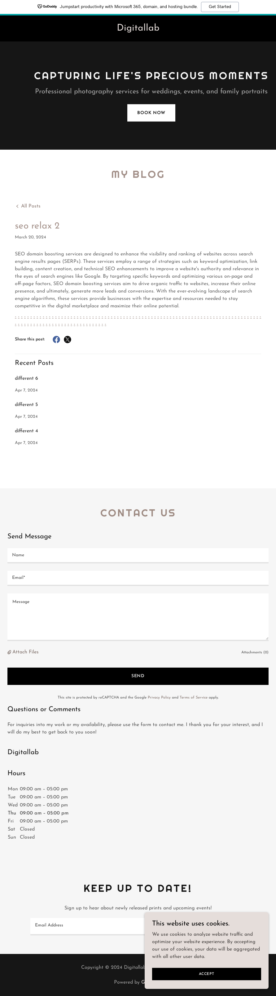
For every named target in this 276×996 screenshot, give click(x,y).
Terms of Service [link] (194, 697)
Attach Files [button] (25, 652)
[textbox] (138, 555)
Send (138, 676)
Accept (206, 974)
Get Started (220, 7)
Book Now (151, 113)
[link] (138, 29)
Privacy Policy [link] (159, 697)
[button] (9, 652)
